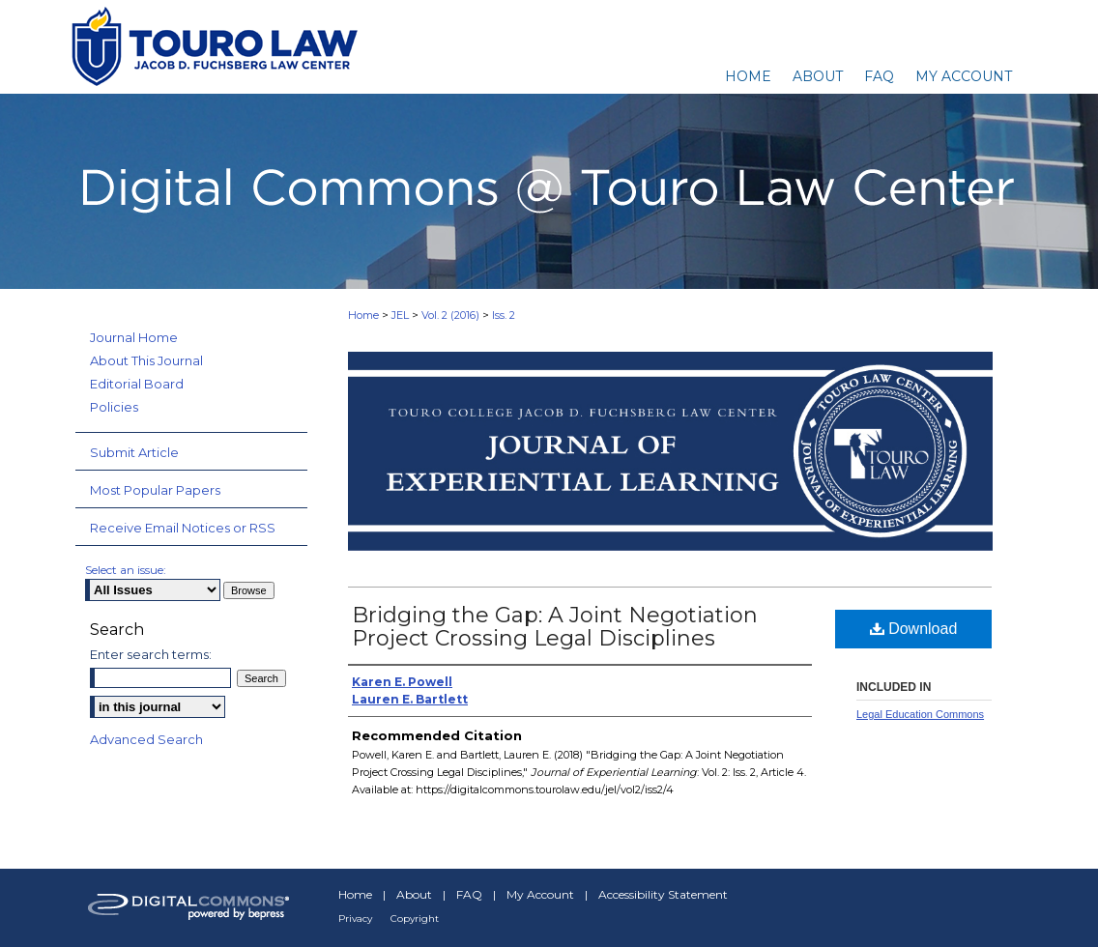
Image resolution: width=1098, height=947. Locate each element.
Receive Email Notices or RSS (182, 527)
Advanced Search (146, 739)
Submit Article (134, 452)
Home (363, 315)
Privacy (355, 918)
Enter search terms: (151, 654)
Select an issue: (125, 569)
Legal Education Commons (920, 714)
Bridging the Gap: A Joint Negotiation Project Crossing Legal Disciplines (555, 626)
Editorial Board (137, 383)
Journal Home (134, 337)
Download (914, 628)
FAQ (469, 894)
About (414, 894)
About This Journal (146, 360)
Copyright (414, 918)
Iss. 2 (503, 315)
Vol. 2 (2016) (450, 315)
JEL (400, 315)
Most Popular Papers (155, 490)
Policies (114, 407)
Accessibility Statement (663, 894)
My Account (540, 894)
